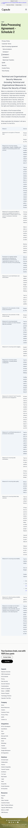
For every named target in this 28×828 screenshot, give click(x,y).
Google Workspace (5, 750)
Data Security (4, 681)
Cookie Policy (6, 68)
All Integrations (4, 752)
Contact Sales (7, 657)
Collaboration (4, 762)
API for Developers (5, 726)
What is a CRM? (5, 810)
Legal (2, 779)
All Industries (4, 788)
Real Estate (4, 776)
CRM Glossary (4, 812)
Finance (3, 764)
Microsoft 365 (4, 736)
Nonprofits (3, 783)
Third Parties (5, 71)
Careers (3, 709)
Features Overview (5, 671)
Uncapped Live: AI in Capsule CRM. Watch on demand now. (14, 3)
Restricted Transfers (8, 60)
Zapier (2, 733)
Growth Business (5, 786)
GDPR (3, 62)
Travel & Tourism (5, 769)
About (2, 705)
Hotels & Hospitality (6, 767)
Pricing (3, 679)
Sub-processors (7, 49)
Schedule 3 (6, 57)
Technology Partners (6, 695)
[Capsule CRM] (6, 9)
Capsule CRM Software (6, 807)
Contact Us (4, 719)
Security (4, 65)
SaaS (2, 781)
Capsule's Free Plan (6, 698)
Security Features (5, 683)
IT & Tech (3, 774)
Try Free (7, 661)
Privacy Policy (6, 41)
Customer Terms (6, 43)
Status (5, 691)
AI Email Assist (4, 759)
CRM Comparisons (5, 674)
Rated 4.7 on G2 (14, 1)
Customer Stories (5, 802)
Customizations (5, 686)
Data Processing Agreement (10, 46)
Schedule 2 (6, 54)
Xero (2, 731)
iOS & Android (4, 676)
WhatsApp (3, 743)
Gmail (2, 740)
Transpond (3, 748)
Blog (2, 798)
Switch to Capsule (5, 688)
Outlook (3, 745)
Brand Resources (5, 707)
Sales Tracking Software (7, 805)
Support (3, 795)
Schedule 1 (6, 52)
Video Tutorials (4, 800)
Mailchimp (3, 738)
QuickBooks (4, 728)
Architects (3, 771)
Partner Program (5, 693)
